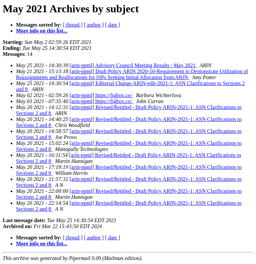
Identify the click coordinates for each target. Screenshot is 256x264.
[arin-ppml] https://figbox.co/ (101, 95)
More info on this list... (41, 31)
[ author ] (94, 25)
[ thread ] (73, 25)
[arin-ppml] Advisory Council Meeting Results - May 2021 (133, 65)
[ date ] (112, 25)
